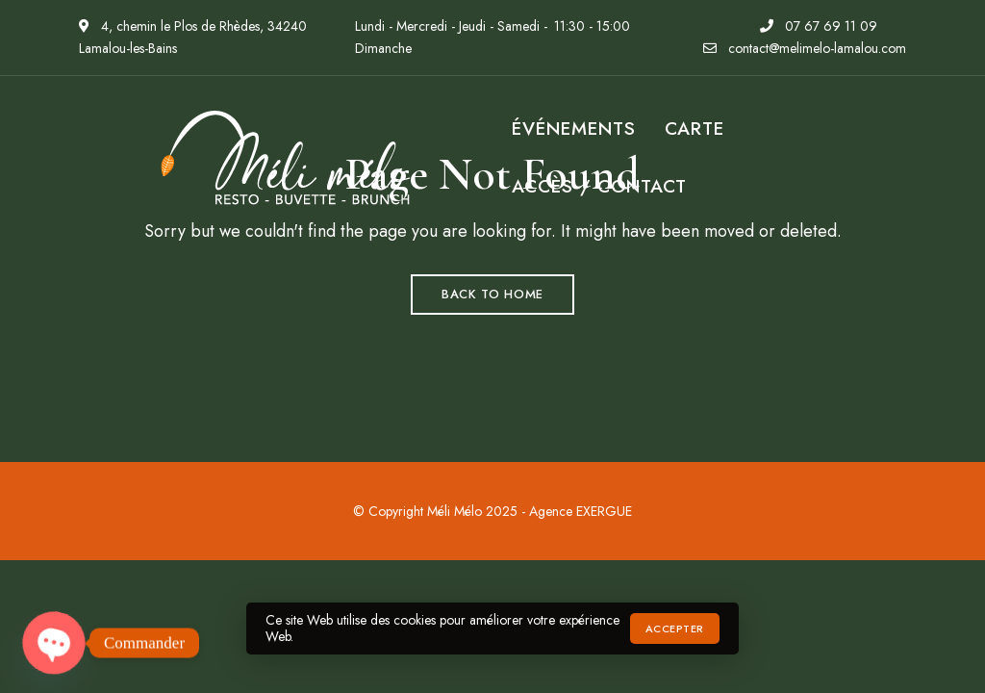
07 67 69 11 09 (818, 26)
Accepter (674, 628)
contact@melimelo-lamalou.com (804, 48)
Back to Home (492, 294)
